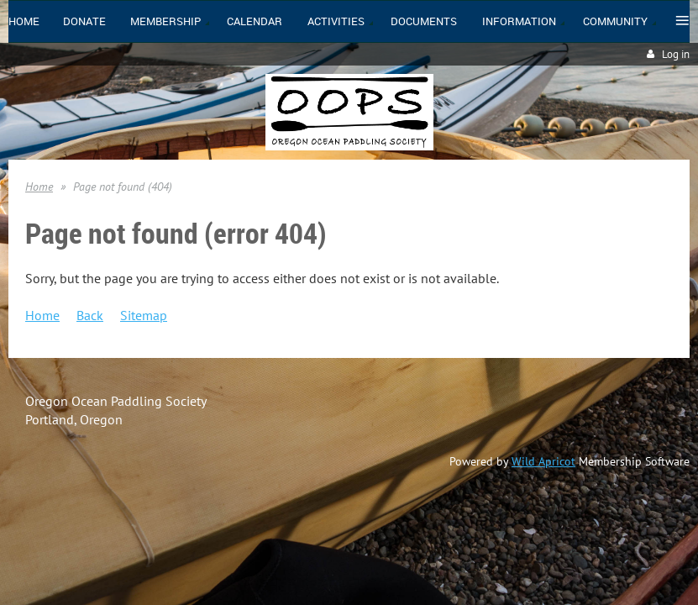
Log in (676, 54)
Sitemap (143, 315)
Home (39, 186)
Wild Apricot (543, 461)
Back (89, 315)
